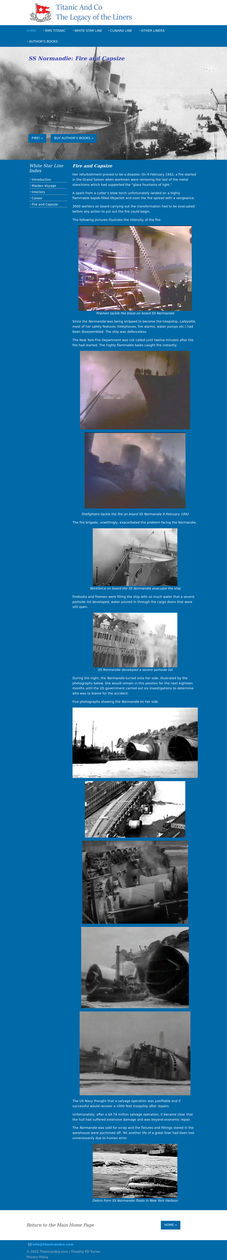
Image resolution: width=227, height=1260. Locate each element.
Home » (170, 1225)
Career (37, 199)
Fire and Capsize (45, 205)
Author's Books (43, 41)
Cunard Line (121, 30)
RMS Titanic (55, 30)
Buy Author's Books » (74, 139)
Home (32, 30)
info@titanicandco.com (53, 1244)
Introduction (41, 180)
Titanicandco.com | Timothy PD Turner (70, 1251)
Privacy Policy (38, 1257)
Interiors (38, 192)
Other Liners (153, 30)
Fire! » (37, 139)
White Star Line (89, 30)
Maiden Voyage (44, 186)
